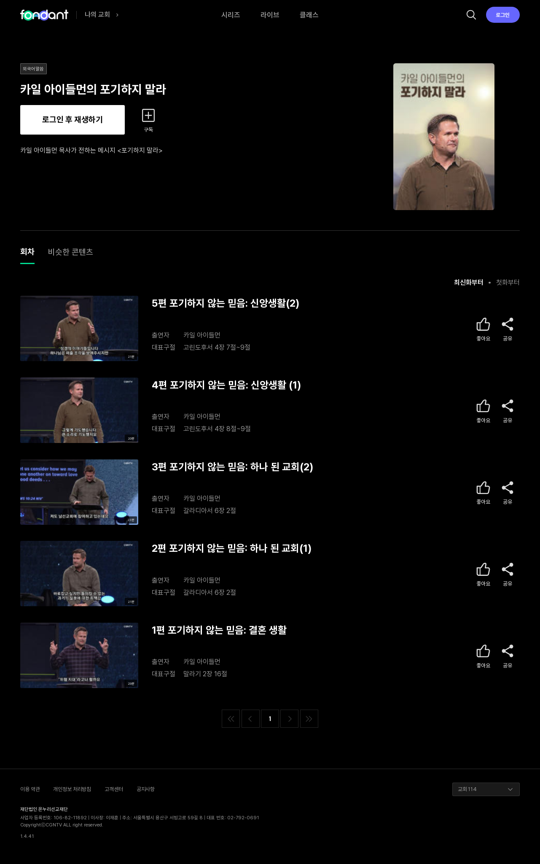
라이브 (270, 15)
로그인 (503, 15)
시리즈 (230, 15)
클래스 (309, 15)
